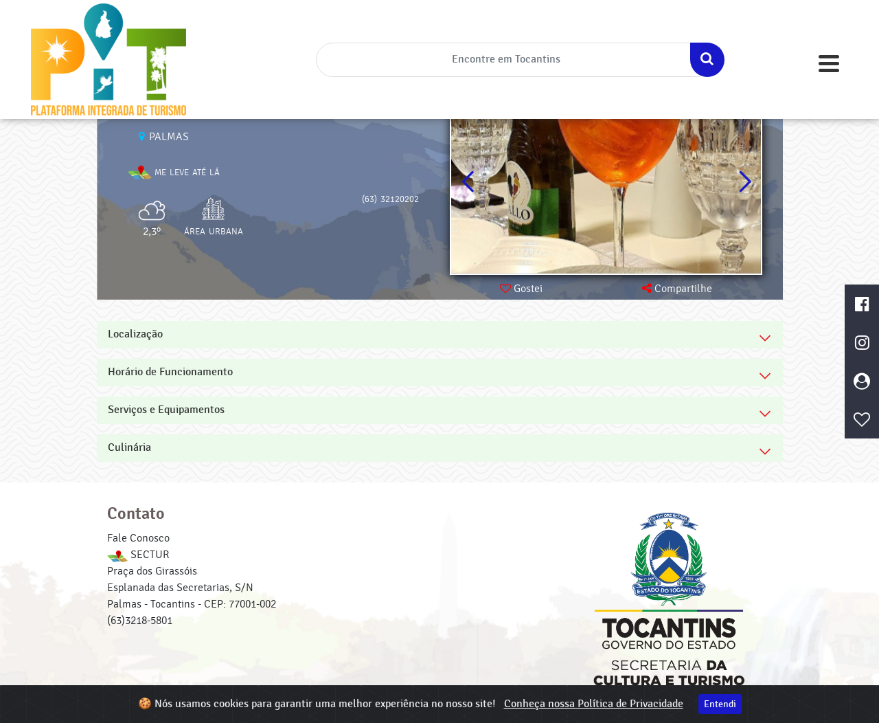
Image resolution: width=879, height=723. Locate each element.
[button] (744, 182)
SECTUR (138, 554)
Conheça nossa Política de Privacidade (593, 704)
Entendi (720, 704)
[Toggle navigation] (828, 63)
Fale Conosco (138, 538)
